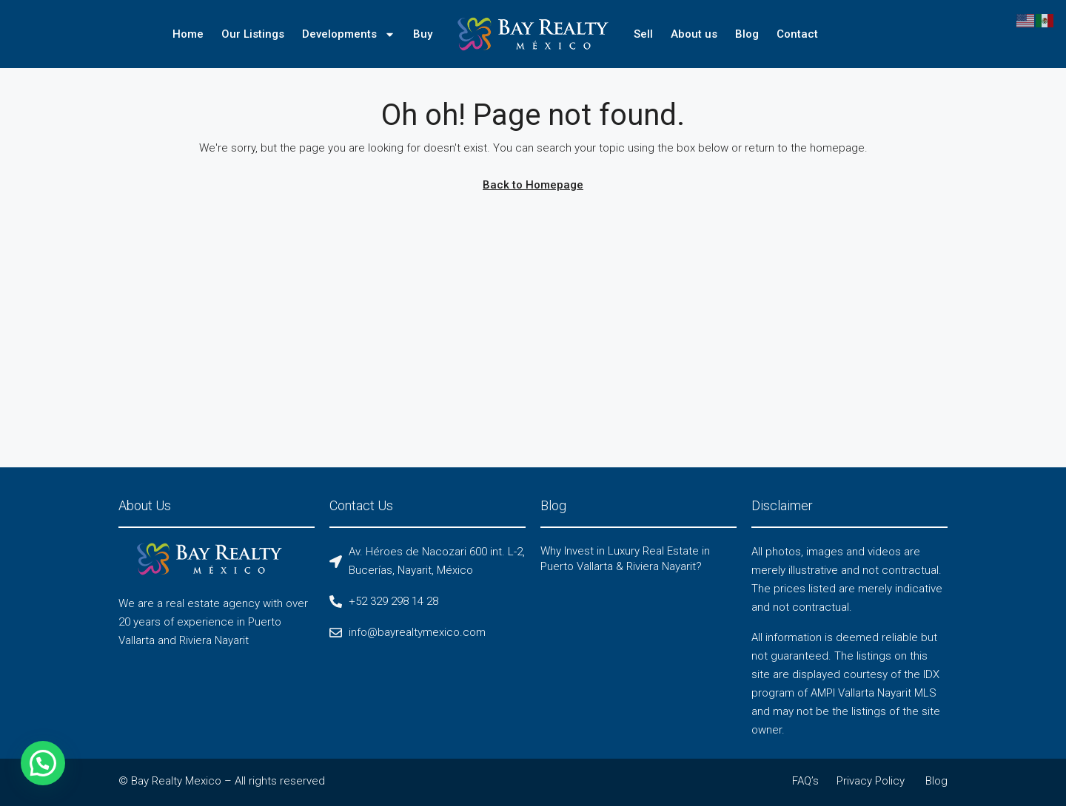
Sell (643, 34)
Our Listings (252, 34)
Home (188, 34)
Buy (422, 34)
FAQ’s (805, 781)
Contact (797, 34)
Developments (348, 34)
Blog (747, 34)
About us (694, 34)
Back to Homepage (533, 185)
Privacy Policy (871, 781)
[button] (11, 774)
